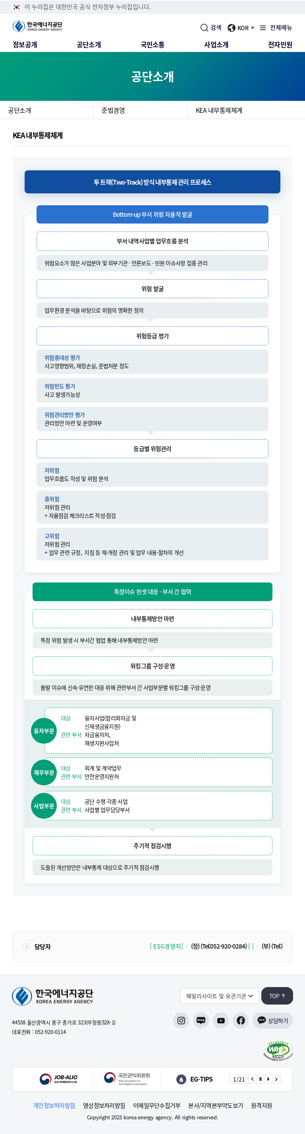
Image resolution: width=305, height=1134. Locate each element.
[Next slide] (276, 1079)
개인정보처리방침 (54, 1106)
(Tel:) (276, 946)
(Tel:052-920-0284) (224, 946)
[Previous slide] (252, 1079)
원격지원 (261, 1106)
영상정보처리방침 (104, 1106)
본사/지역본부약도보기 (215, 1106)
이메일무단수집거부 (156, 1106)
